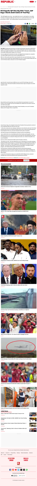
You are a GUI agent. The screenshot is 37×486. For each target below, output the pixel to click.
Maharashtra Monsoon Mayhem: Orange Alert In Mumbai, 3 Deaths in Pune (16, 186)
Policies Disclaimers (24, 452)
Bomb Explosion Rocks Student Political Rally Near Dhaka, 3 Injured (13, 424)
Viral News (2, 311)
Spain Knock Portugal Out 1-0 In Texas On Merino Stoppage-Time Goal (14, 334)
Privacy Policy (13, 452)
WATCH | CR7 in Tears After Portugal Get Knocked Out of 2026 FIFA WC (14, 211)
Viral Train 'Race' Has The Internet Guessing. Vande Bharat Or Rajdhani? (15, 309)
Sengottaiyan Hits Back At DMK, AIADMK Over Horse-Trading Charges (14, 260)
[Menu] (35, 1)
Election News (3, 23)
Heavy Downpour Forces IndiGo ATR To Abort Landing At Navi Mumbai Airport (16, 359)
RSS (1, 454)
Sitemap (18, 452)
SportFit (2, 385)
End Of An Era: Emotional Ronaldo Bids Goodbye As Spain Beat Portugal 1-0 (15, 383)
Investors (31, 452)
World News (3, 237)
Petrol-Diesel (9, 454)
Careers (4, 454)
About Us (2, 452)
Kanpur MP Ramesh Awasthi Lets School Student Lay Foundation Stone (15, 408)
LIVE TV (31, 1)
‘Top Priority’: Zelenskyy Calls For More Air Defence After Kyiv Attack (14, 285)
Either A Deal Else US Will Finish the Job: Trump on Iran (11, 236)
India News (2, 188)
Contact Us (7, 452)
